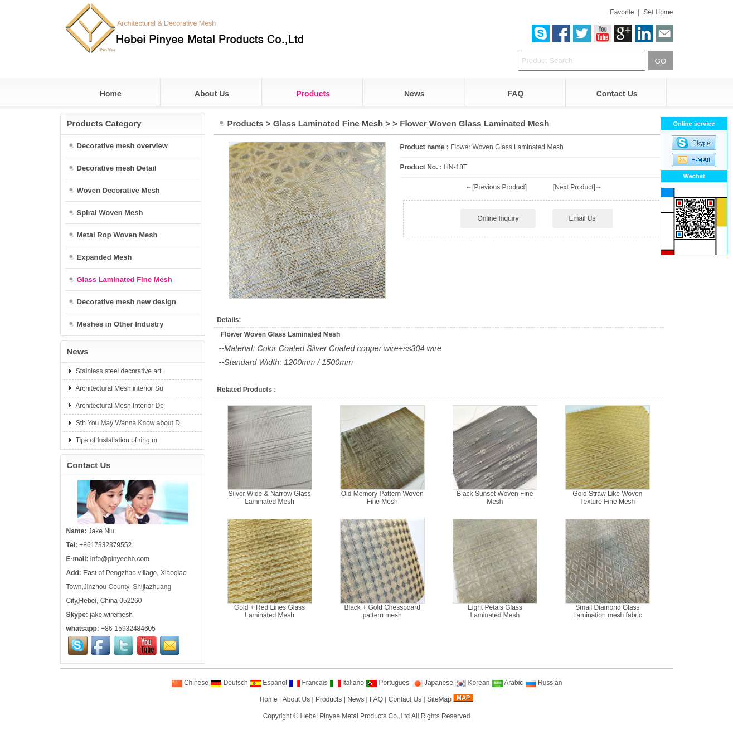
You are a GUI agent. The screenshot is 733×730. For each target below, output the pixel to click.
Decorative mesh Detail (112, 168)
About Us (212, 93)
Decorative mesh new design (122, 302)
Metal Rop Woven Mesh (113, 235)
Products (313, 93)
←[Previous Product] (496, 187)
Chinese (189, 683)
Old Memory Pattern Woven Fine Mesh (382, 497)
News (414, 93)
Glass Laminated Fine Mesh (328, 123)
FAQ (516, 93)
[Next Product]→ (577, 187)
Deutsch (228, 683)
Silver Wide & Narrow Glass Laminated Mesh (270, 497)
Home (111, 93)
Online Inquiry (497, 218)
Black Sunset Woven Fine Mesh (495, 497)
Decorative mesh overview (118, 146)
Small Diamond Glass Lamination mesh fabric (607, 611)
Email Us (582, 218)
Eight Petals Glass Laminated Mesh (495, 611)
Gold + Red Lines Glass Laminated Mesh (269, 611)
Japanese (432, 683)
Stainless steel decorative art (118, 371)
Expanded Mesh (100, 257)
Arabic (507, 683)
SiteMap (439, 699)
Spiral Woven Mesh (105, 212)
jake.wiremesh (111, 615)
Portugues (387, 683)
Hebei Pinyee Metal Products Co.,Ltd (355, 716)
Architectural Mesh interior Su (118, 388)
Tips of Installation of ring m (115, 440)
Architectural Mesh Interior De (119, 406)
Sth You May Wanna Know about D (127, 423)
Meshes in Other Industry (116, 324)
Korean (472, 683)
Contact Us (617, 93)
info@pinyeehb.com (119, 559)
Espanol (268, 683)
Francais (308, 683)
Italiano (346, 683)
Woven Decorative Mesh (114, 190)
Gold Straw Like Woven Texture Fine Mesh (607, 497)
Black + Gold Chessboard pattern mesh (382, 611)
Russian (543, 683)
